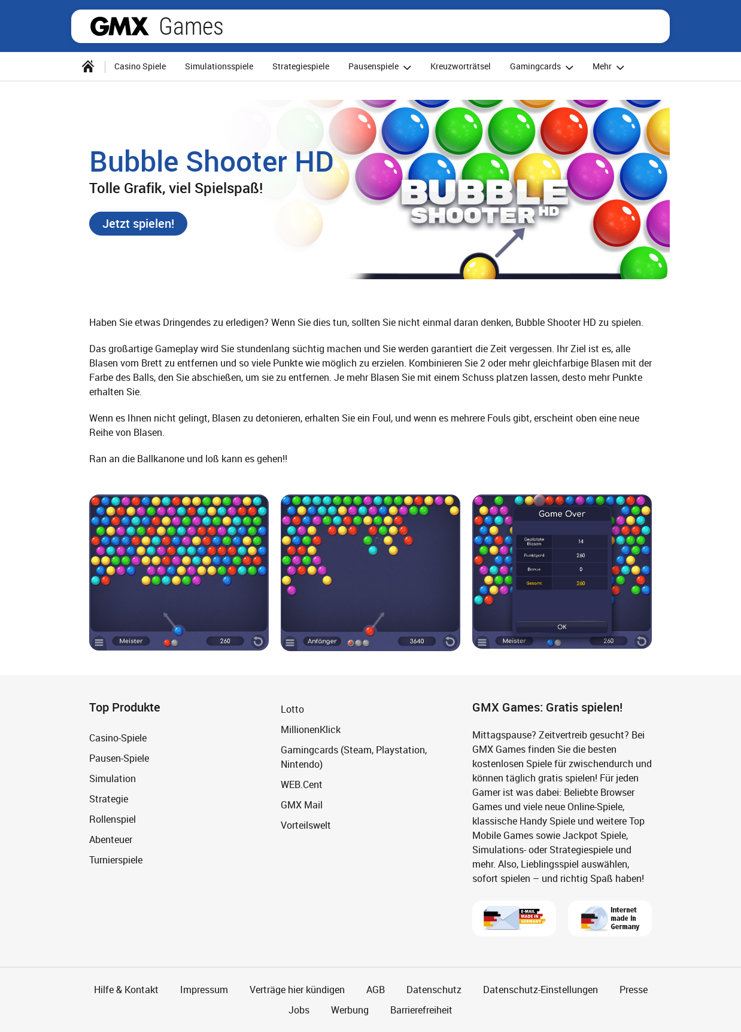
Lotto (292, 709)
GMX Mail (302, 804)
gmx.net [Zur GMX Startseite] (119, 26)
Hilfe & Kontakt (126, 989)
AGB (375, 989)
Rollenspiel (112, 819)
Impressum (204, 989)
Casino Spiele (140, 66)
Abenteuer (110, 839)
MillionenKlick (311, 729)
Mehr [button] (610, 67)
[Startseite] (88, 66)
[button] (138, 224)
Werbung (350, 1009)
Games (191, 26)
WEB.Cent (302, 784)
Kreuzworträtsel (460, 66)
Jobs (298, 1009)
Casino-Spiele (118, 737)
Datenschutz (433, 989)
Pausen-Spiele (119, 758)
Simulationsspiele (219, 66)
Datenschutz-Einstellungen (540, 989)
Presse (633, 989)
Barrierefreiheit (421, 1009)
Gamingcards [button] (543, 67)
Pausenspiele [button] (381, 67)
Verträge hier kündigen (297, 989)
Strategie (108, 798)
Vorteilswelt (306, 825)
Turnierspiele (115, 859)
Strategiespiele (300, 66)
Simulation (112, 778)
